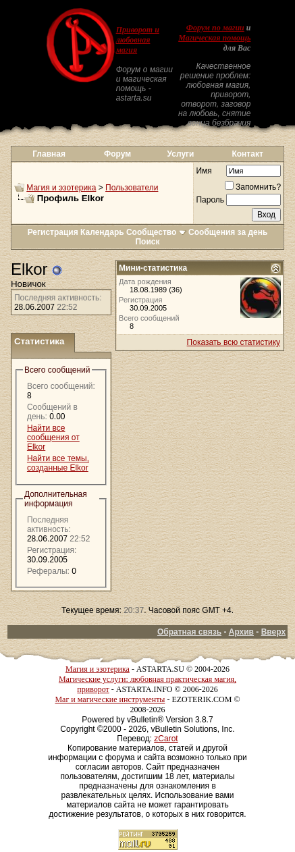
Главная (48, 154)
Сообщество (156, 232)
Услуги (180, 154)
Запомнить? (253, 187)
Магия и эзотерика (61, 187)
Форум (117, 154)
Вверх (273, 632)
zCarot (166, 738)
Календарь (102, 232)
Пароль (210, 200)
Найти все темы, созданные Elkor (58, 463)
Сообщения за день (227, 232)
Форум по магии (215, 27)
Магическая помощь (214, 38)
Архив (241, 632)
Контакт (247, 154)
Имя (203, 171)
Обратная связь (189, 632)
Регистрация (53, 232)
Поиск (147, 241)
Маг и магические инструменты (110, 699)
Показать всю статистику (233, 342)
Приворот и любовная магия (137, 40)
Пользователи (131, 187)
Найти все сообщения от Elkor (53, 437)
